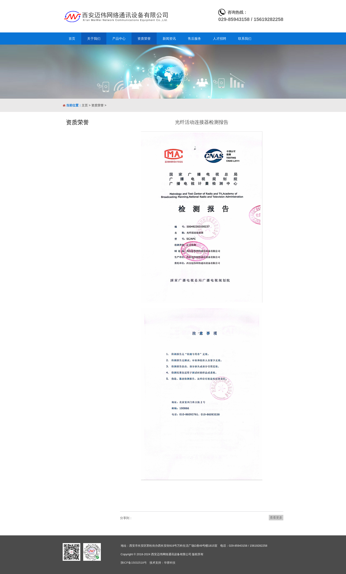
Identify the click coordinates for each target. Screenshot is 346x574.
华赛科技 (169, 562)
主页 (85, 105)
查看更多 (276, 517)
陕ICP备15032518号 (134, 562)
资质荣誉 (97, 105)
